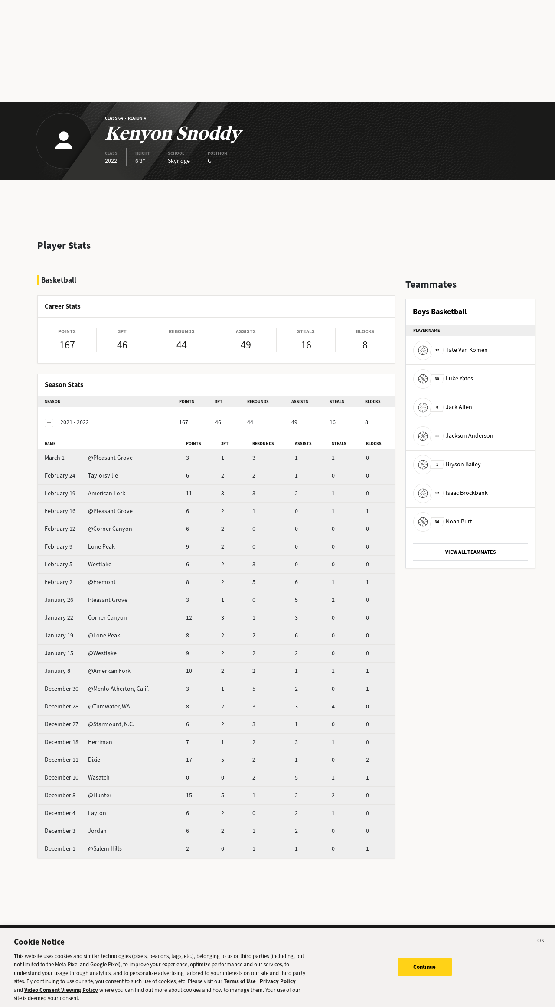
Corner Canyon (86, 618)
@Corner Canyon (88, 529)
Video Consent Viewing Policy (61, 996)
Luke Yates (443, 378)
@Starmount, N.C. (89, 724)
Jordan (76, 831)
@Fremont (80, 582)
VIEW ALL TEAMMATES (470, 552)
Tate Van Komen (450, 350)
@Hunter (78, 795)
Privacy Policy (278, 987)
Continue (424, 973)
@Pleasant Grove (89, 458)
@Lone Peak (82, 635)
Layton (75, 813)
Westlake (78, 564)
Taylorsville (81, 475)
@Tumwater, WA (87, 706)
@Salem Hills (83, 849)
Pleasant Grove (86, 600)
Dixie (72, 760)
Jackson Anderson (453, 436)
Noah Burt (442, 521)
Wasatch (77, 777)
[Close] (541, 948)
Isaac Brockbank (450, 493)
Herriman (78, 742)
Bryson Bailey (447, 464)
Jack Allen (442, 407)
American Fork (85, 493)
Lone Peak (80, 546)
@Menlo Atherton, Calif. (97, 689)
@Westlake (81, 653)
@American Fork (88, 671)
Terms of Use (240, 987)
